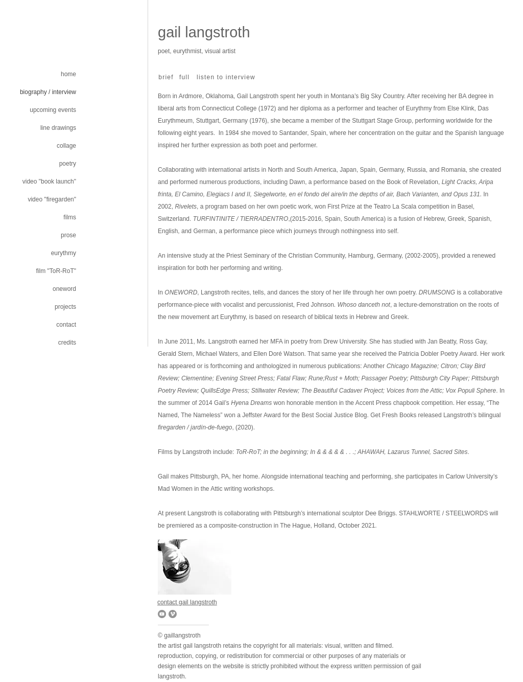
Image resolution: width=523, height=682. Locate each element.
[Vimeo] (173, 614)
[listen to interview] (227, 77)
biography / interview (48, 92)
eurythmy (63, 253)
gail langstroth (204, 32)
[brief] (167, 77)
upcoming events (53, 109)
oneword (64, 288)
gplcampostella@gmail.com (183, 58)
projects (65, 306)
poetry (67, 163)
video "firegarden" (52, 199)
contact (66, 324)
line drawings (58, 127)
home (68, 74)
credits (67, 342)
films (69, 217)
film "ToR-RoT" (56, 271)
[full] (185, 77)
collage (66, 145)
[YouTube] (162, 614)
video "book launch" (49, 181)
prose (68, 235)
